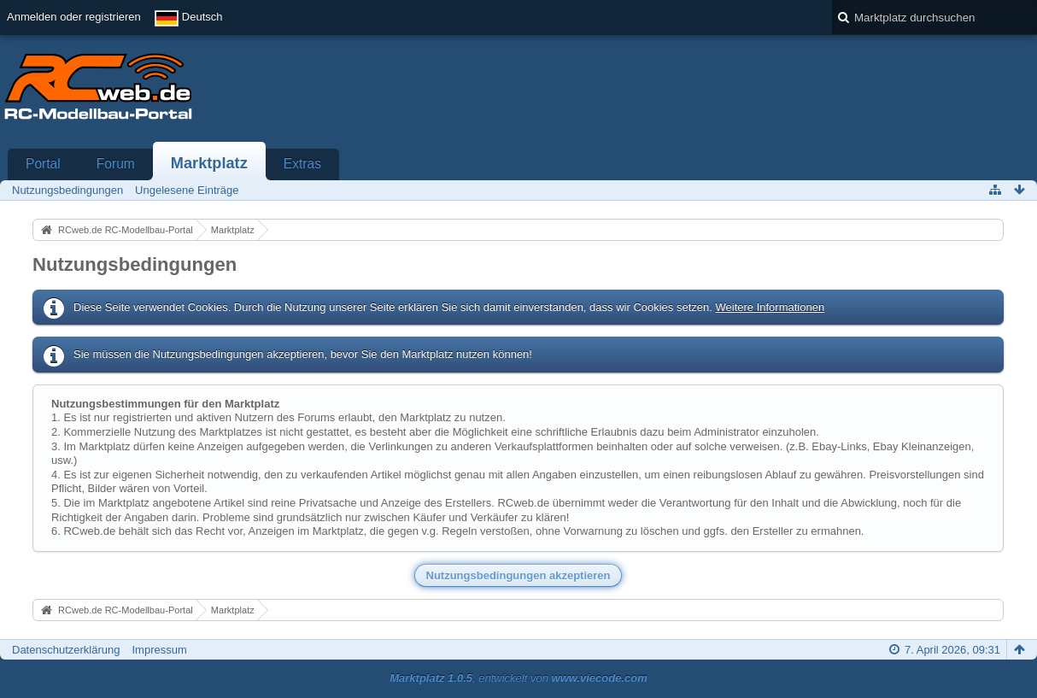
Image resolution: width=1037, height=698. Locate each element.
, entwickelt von (518, 678)
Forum (116, 163)
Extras (302, 163)
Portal (43, 163)
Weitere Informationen (769, 307)
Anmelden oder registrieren (74, 16)
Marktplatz (209, 163)
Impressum (159, 649)
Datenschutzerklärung (66, 649)
